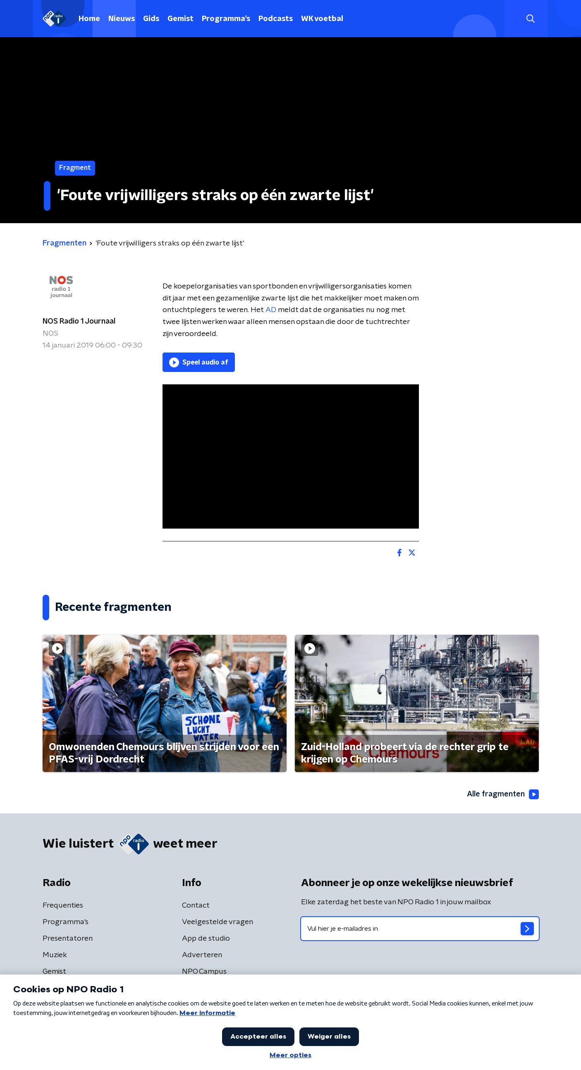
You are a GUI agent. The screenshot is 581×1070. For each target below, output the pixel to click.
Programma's (226, 19)
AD (270, 310)
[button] (531, 18)
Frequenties (63, 905)
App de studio (206, 938)
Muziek (55, 955)
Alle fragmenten (503, 794)
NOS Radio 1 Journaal (79, 321)
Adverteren (202, 955)
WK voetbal (322, 19)
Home (89, 19)
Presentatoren (68, 938)
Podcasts (275, 19)
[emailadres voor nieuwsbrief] (420, 928)
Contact (196, 905)
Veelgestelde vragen (217, 922)
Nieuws (121, 19)
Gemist (180, 19)
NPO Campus (204, 971)
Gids (151, 19)
